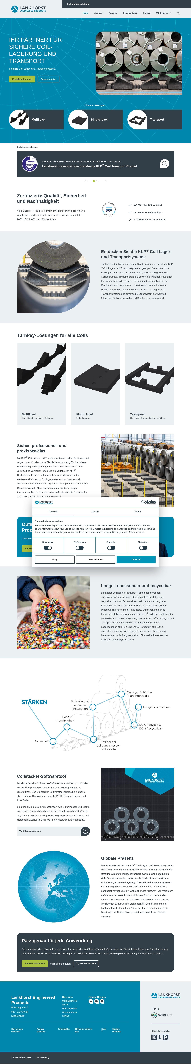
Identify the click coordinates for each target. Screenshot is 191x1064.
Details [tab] (95, 512)
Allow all (136, 559)
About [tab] (138, 512)
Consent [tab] (53, 512)
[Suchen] (178, 13)
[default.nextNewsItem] (105, 181)
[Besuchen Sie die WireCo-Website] (161, 1015)
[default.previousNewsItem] (85, 181)
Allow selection (95, 559)
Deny (54, 559)
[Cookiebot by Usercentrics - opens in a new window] (143, 502)
